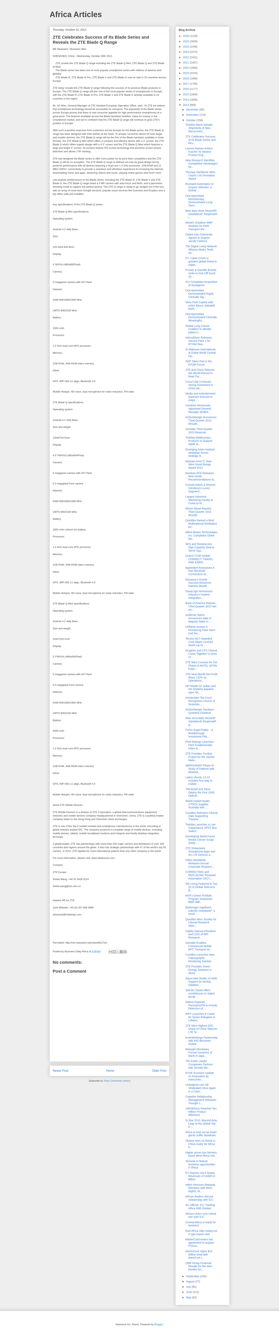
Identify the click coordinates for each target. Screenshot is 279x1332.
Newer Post (60, 1070)
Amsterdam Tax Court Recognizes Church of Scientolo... (200, 701)
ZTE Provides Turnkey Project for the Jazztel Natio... (199, 757)
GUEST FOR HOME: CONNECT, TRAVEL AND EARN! (199, 559)
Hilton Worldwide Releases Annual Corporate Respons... (199, 863)
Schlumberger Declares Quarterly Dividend (199, 711)
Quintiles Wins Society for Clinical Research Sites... (200, 922)
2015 (186, 94)
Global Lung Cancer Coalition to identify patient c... (198, 329)
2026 (186, 35)
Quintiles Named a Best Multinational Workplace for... (201, 523)
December (192, 109)
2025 (186, 41)
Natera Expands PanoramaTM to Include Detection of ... (201, 1005)
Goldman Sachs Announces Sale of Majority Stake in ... (198, 618)
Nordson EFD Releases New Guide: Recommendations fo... (200, 476)
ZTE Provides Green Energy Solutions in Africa (198, 970)
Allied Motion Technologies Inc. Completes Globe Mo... (201, 535)
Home (110, 1070)
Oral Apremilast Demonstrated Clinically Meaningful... (201, 317)
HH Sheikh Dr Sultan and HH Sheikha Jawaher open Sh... (200, 689)
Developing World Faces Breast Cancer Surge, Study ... (200, 839)
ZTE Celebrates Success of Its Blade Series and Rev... (200, 140)
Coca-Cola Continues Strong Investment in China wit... (199, 385)
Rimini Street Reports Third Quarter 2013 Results (198, 512)
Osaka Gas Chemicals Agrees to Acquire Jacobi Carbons (198, 238)
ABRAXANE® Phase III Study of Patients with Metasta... (199, 769)
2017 (186, 83)
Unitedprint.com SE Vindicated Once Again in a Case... (200, 1088)
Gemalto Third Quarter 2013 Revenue (199, 430)
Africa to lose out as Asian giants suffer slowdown (201, 1134)
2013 (186, 104)
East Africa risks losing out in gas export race (201, 1232)
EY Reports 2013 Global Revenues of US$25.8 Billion (200, 1176)
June (189, 1292)
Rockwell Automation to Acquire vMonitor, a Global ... (199, 187)
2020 (186, 67)
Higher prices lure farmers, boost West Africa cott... (201, 1154)
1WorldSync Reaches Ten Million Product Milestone (201, 1112)
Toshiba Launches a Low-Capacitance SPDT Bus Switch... (201, 828)
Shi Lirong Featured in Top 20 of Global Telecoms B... (201, 887)
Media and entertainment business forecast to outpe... (200, 397)
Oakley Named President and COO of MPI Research (200, 934)
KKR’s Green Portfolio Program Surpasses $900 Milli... (198, 899)
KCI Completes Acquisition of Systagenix (201, 283)
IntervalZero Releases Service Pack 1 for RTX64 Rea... (198, 341)
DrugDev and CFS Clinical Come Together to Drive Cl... (201, 654)
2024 (186, 46)
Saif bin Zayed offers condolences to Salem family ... (200, 993)
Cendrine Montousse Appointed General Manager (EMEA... (198, 409)
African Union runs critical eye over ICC (200, 1215)
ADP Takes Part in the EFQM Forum (198, 363)
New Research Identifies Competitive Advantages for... (201, 163)
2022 (186, 57)
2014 (186, 99)
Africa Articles (76, 14)
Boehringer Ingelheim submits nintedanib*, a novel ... (200, 911)
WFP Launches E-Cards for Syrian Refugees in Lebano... (200, 1017)
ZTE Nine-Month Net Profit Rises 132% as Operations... (201, 677)
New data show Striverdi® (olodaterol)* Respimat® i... (201, 214)
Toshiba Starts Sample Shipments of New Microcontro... (199, 128)
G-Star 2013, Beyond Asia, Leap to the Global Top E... (201, 1123)
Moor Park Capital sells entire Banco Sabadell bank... (200, 305)
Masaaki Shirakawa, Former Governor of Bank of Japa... (198, 1052)
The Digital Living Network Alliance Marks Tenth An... (201, 249)
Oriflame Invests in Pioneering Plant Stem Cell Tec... (200, 630)
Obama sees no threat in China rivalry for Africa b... (200, 1144)
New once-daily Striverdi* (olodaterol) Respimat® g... (200, 721)
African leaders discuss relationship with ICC (199, 1198)
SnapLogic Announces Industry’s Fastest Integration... (198, 594)
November (192, 114)
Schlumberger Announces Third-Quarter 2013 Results (200, 420)
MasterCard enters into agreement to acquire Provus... (199, 1243)
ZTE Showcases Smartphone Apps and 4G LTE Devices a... (200, 851)
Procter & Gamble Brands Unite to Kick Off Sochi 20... (200, 273)
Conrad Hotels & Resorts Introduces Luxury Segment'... (200, 488)
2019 (186, 73)
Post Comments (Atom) (117, 1080)
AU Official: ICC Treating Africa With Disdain (200, 1206)
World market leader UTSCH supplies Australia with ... (197, 804)
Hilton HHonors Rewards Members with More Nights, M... (200, 1188)
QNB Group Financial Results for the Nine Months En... (198, 1266)
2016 (186, 89)
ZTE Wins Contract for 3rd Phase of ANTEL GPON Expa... (201, 665)
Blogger (158, 1324)
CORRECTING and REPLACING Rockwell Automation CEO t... (200, 875)
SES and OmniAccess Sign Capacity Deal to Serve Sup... (199, 547)
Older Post (159, 1070)
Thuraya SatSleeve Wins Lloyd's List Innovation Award (200, 175)
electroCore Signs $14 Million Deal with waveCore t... (198, 1254)
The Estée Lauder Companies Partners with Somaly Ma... (199, 1064)
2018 (186, 78)
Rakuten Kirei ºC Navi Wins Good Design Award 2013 (198, 464)
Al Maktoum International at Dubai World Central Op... (200, 353)
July (189, 1286)
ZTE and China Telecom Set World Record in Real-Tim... (199, 373)
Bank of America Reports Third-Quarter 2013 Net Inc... (200, 606)
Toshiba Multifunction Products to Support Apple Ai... (198, 441)
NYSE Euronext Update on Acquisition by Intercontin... (199, 1076)
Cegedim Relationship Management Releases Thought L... (200, 1100)
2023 (186, 51)
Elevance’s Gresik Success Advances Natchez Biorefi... (198, 583)
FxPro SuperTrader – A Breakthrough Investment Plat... (199, 733)
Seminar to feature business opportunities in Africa (200, 1164)
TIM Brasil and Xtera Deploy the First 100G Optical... (200, 792)
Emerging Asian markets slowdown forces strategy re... (200, 453)
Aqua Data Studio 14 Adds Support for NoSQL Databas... (201, 981)
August (190, 1281)
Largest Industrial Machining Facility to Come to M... (199, 500)
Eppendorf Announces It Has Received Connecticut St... (199, 571)
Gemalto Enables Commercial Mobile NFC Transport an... (198, 946)
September (193, 1276)
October (191, 120)
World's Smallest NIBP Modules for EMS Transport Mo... (199, 226)
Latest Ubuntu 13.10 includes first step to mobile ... (198, 780)
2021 (186, 62)
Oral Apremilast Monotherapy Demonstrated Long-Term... (199, 200)
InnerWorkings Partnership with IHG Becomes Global (201, 1041)
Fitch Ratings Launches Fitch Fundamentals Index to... (199, 745)
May (189, 1297)
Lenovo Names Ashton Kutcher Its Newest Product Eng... (199, 152)
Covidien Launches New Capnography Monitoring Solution (200, 958)
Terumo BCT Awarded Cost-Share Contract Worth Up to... (199, 642)
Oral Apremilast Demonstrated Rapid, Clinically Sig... (199, 294)
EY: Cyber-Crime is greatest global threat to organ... (201, 261)
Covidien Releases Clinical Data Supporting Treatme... (201, 816)
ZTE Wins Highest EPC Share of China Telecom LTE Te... (201, 1029)
